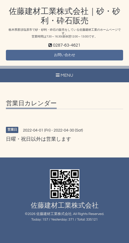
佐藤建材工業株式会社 (65, 205)
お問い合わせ (64, 55)
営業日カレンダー (31, 103)
